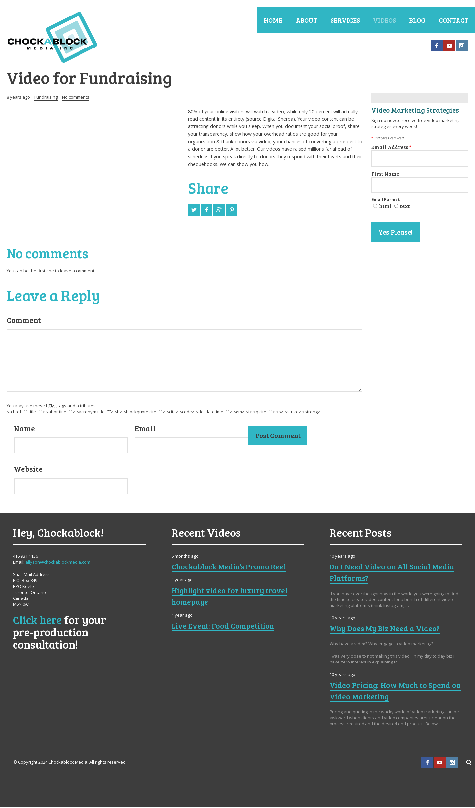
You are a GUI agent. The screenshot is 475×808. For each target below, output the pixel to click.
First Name (385, 174)
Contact (453, 20)
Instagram (462, 45)
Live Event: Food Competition (224, 626)
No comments (75, 98)
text (405, 206)
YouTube (449, 45)
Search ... (469, 763)
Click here (37, 620)
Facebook (437, 45)
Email (145, 429)
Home (273, 20)
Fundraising (46, 98)
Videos (384, 20)
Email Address (391, 147)
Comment (24, 320)
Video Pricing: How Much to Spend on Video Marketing (391, 691)
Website (28, 469)
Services (345, 20)
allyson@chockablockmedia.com (57, 563)
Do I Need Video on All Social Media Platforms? (393, 573)
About (306, 20)
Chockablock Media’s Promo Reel (230, 567)
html (385, 206)
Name (24, 429)
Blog (417, 20)
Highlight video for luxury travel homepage (232, 597)
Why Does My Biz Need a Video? (386, 629)
